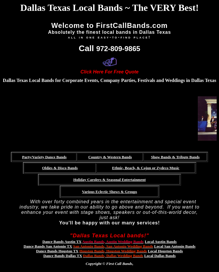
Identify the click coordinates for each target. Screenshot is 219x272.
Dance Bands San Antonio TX (48, 246)
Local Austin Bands (161, 241)
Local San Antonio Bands (175, 246)
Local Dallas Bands (160, 255)
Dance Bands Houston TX (57, 251)
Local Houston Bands (165, 251)
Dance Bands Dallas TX (62, 255)
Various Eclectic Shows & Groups (109, 191)
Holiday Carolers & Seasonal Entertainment (109, 179)
